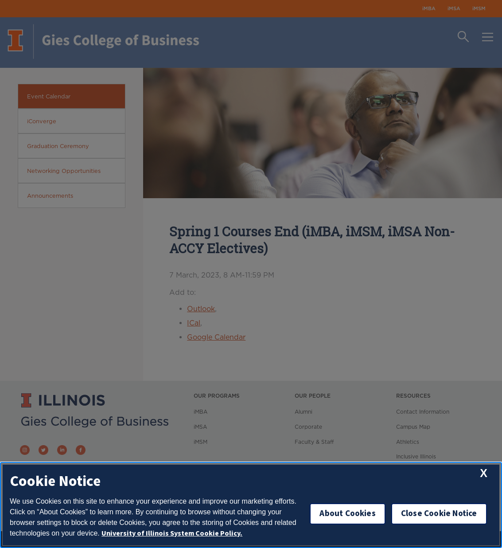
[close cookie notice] (483, 473)
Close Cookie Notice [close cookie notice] (439, 514)
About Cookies (347, 514)
